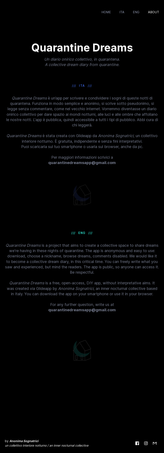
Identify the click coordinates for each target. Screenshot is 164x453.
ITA (121, 12)
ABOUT (153, 12)
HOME (106, 12)
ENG (136, 12)
